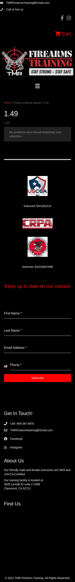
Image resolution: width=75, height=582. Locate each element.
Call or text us (14, 9)
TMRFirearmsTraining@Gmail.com (28, 2)
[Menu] (37, 86)
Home (7, 102)
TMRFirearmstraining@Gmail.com (31, 430)
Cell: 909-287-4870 (22, 423)
